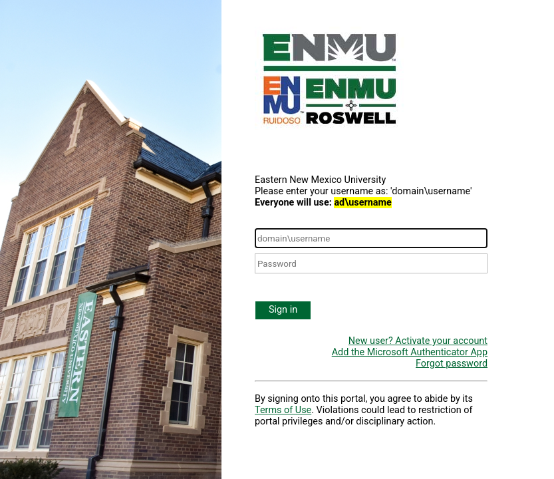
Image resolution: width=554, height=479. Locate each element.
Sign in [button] (283, 309)
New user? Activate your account (417, 341)
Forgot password (451, 363)
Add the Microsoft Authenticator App (409, 352)
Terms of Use (283, 410)
